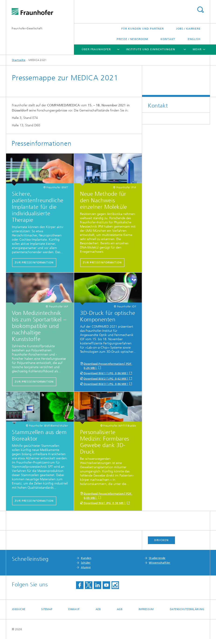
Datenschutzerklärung (187, 609)
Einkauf (74, 609)
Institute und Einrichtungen (150, 49)
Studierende (157, 558)
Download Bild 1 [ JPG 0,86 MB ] (106, 373)
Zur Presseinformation (34, 500)
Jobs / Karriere (188, 28)
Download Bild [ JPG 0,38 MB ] (105, 503)
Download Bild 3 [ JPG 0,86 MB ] (106, 384)
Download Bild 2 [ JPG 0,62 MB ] (106, 378)
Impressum (146, 609)
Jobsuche (18, 609)
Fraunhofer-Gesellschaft (27, 28)
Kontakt (167, 39)
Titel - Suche (200, 9)
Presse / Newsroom (132, 39)
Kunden (86, 558)
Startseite (18, 60)
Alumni (86, 567)
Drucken (161, 540)
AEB (98, 609)
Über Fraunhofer (96, 49)
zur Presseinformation (34, 262)
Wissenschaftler (160, 562)
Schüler (86, 562)
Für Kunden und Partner (142, 28)
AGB (119, 609)
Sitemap (46, 609)
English (194, 39)
